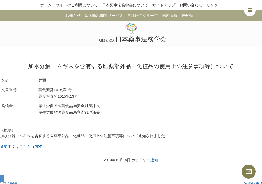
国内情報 (169, 15)
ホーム (46, 5)
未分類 (187, 15)
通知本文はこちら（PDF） (23, 146)
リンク (212, 5)
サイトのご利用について (77, 5)
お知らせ (73, 15)
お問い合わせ (190, 5)
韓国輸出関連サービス (104, 15)
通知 (154, 160)
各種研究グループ (142, 15)
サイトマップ (163, 5)
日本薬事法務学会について (125, 5)
